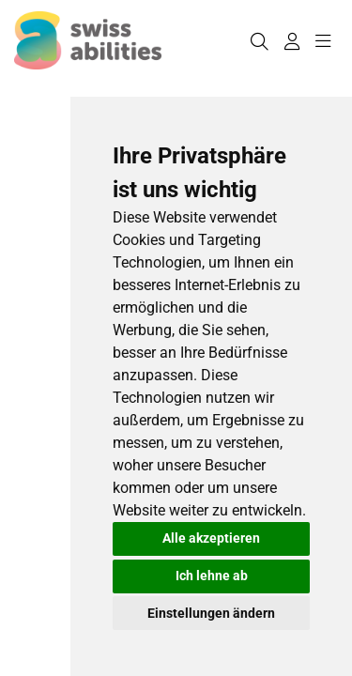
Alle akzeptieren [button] (211, 537)
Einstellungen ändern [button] (211, 613)
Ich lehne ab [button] (212, 575)
